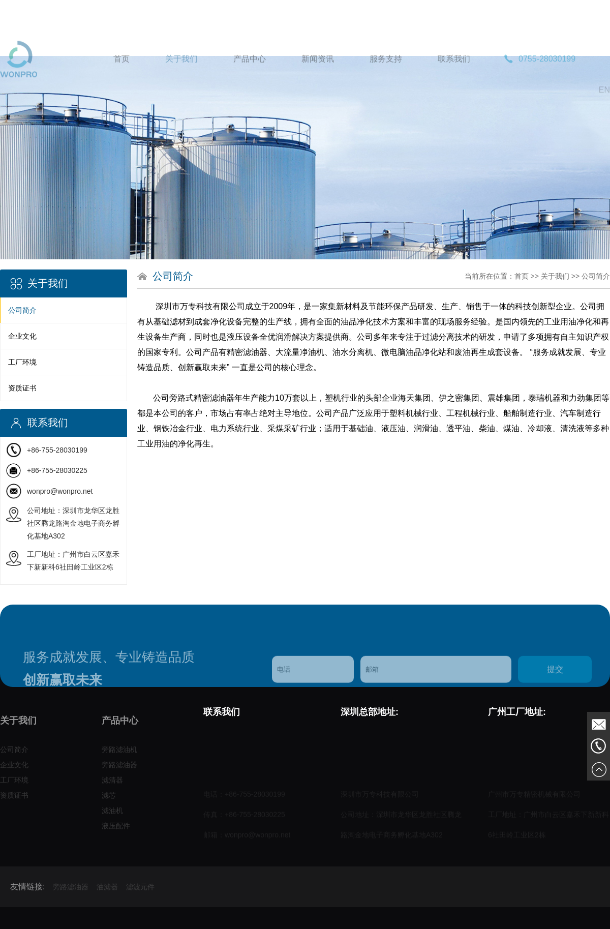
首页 (121, 77)
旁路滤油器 (119, 769)
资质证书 (22, 388)
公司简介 (22, 310)
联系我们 (454, 77)
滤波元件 (140, 899)
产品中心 (249, 77)
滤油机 (112, 815)
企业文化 (22, 336)
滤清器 (112, 785)
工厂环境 (22, 362)
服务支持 (386, 77)
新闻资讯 (317, 77)
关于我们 (181, 77)
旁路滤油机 (119, 754)
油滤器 (107, 899)
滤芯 (109, 800)
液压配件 (116, 830)
